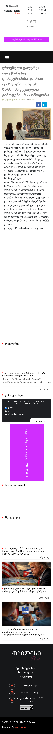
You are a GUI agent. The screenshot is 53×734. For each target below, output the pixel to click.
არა (10, 411)
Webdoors (20, 727)
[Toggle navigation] (7, 56)
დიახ (10, 407)
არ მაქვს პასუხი (16, 414)
